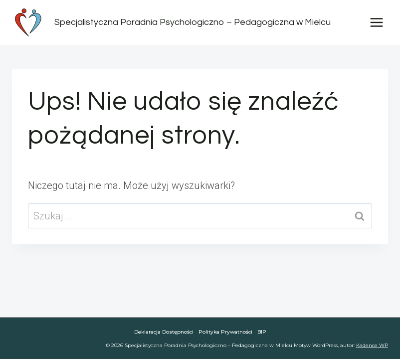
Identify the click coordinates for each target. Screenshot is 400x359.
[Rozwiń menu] (376, 22)
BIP (261, 332)
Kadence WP (372, 345)
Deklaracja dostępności (164, 332)
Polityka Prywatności (225, 332)
